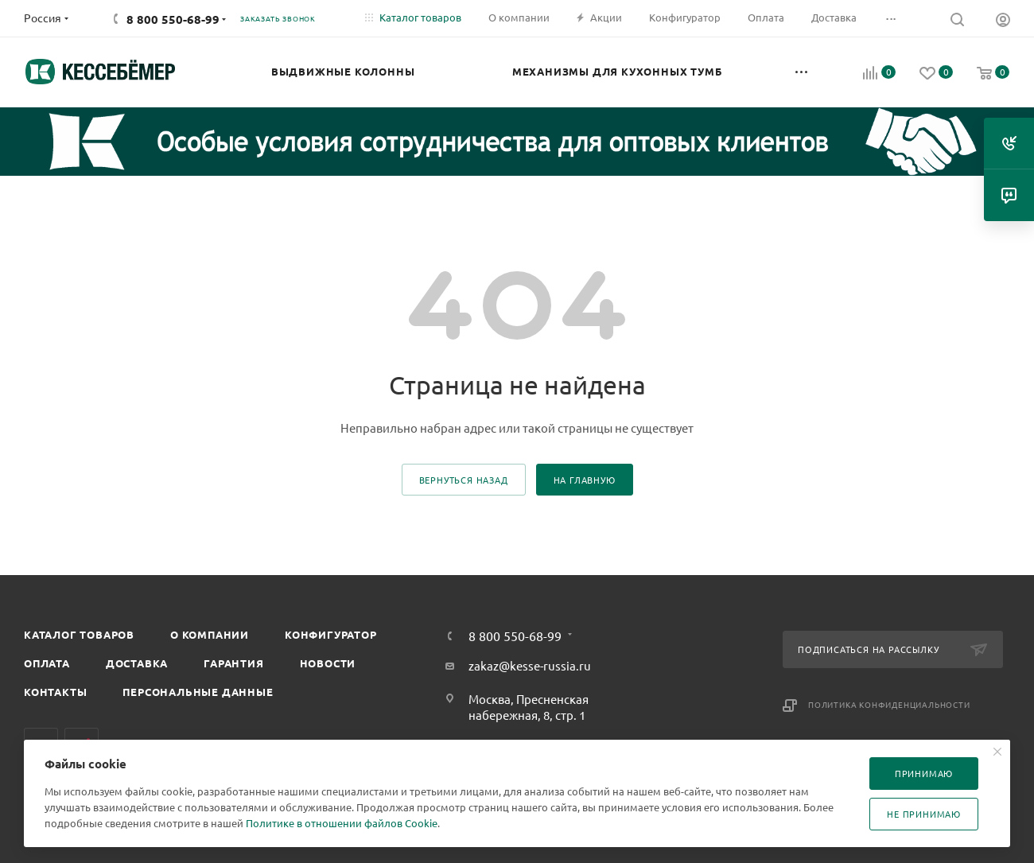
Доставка (137, 663)
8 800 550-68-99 (173, 19)
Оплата (47, 663)
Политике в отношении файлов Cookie (341, 823)
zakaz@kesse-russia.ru (529, 665)
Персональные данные (197, 691)
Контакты (55, 691)
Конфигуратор (331, 634)
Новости (328, 663)
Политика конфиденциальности (889, 704)
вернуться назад (463, 479)
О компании (209, 634)
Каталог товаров (79, 634)
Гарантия (233, 663)
